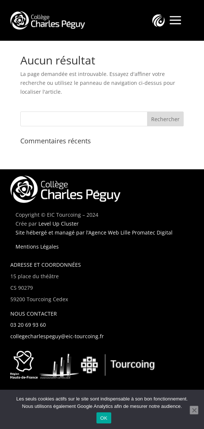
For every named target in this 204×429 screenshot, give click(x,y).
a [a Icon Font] (175, 20)
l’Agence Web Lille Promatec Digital (129, 232)
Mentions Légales (37, 246)
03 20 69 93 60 (28, 324)
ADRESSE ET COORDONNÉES (45, 264)
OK (103, 418)
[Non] (194, 410)
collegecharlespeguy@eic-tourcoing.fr (57, 336)
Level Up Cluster (58, 223)
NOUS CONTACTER (33, 313)
